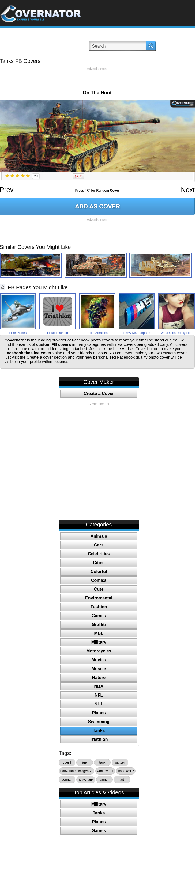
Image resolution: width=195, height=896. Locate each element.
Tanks (99, 730)
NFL (99, 695)
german (66, 779)
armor (104, 779)
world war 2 (126, 771)
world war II (105, 771)
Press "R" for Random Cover (97, 190)
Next (187, 189)
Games (99, 615)
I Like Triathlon (57, 333)
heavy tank (85, 779)
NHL (98, 704)
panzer (120, 762)
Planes (99, 713)
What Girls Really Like (176, 333)
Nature (99, 677)
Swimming (99, 721)
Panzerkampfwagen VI (76, 771)
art (122, 779)
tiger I (67, 762)
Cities (99, 562)
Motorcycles (98, 651)
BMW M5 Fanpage (136, 333)
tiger (84, 762)
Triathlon (99, 739)
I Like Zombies (97, 333)
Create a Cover (99, 393)
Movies (99, 660)
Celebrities (99, 554)
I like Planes (18, 333)
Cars (99, 545)
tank (102, 762)
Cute (99, 589)
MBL (98, 633)
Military (98, 642)
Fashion (99, 607)
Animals (99, 536)
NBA (98, 686)
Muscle (99, 668)
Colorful (99, 571)
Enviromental (98, 598)
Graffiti (99, 624)
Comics (99, 580)
